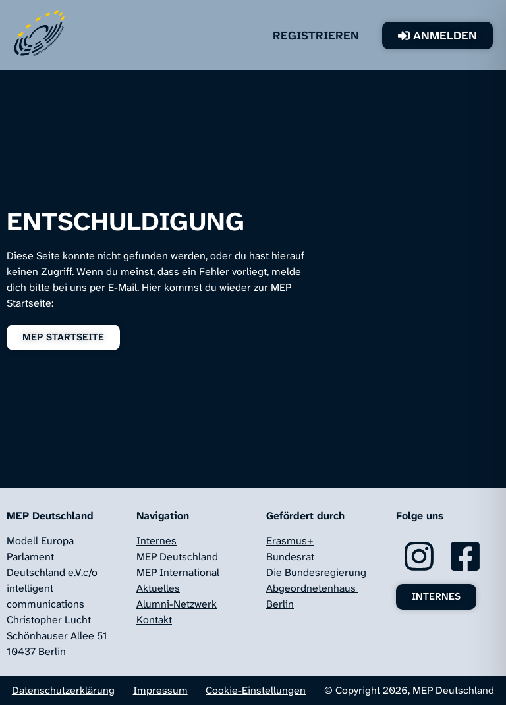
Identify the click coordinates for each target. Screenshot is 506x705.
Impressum (160, 690)
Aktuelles (158, 588)
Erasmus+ (290, 541)
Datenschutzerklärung (63, 690)
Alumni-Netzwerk (176, 604)
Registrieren (335, 35)
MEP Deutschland (177, 556)
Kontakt (154, 620)
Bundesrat (290, 556)
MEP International (177, 572)
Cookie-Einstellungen (256, 690)
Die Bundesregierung (316, 572)
